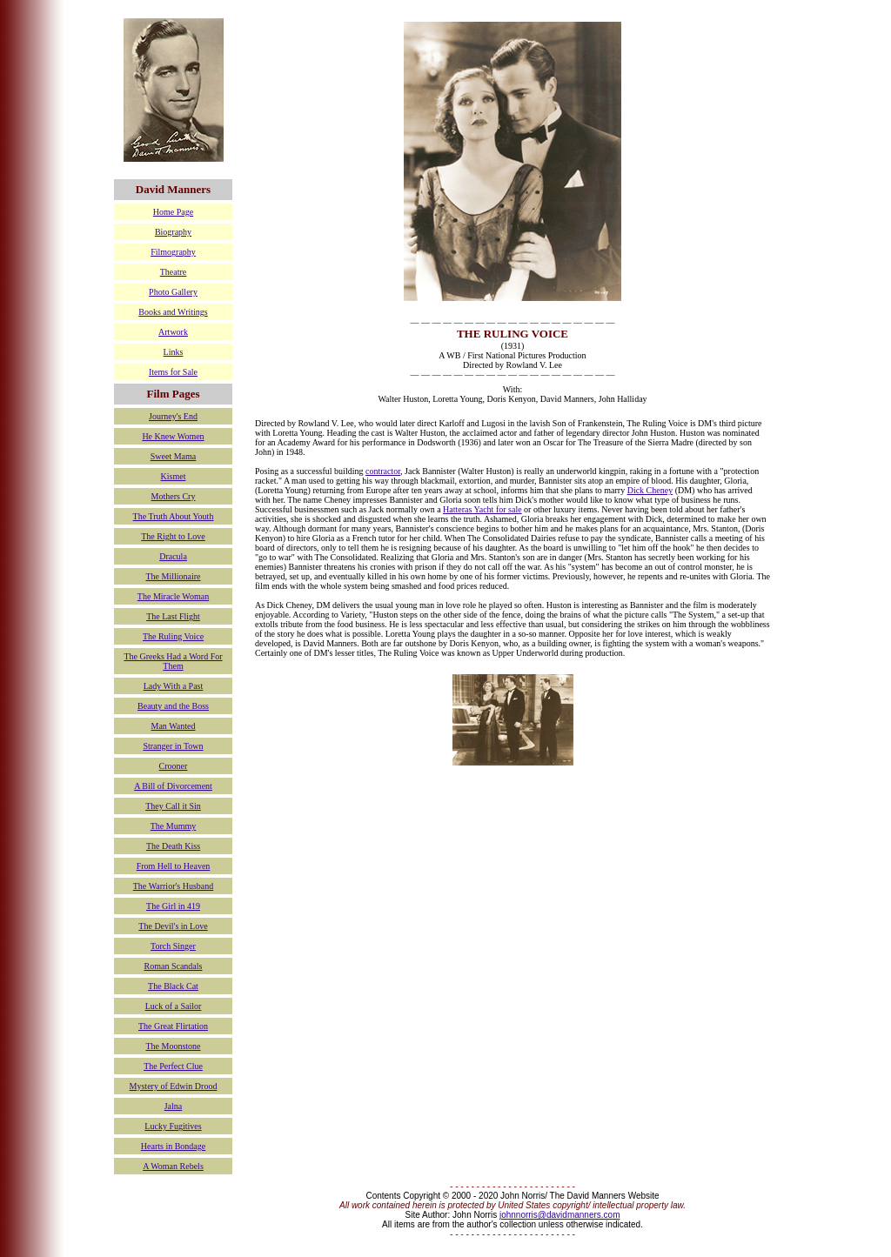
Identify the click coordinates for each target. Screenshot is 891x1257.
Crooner (173, 766)
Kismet (173, 476)
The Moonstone (172, 1046)
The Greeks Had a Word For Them (173, 661)
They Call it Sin (173, 806)
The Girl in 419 (173, 906)
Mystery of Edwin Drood (174, 1086)
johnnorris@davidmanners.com (559, 1215)
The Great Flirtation (173, 1026)
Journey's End (173, 416)
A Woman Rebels (173, 1166)
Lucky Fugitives (172, 1126)
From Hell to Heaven (174, 866)
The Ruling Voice (173, 636)
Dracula (173, 556)
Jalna (173, 1106)
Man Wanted (173, 726)
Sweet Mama (174, 456)
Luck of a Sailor (173, 1006)
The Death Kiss (173, 846)
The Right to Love (173, 536)
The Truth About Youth (173, 516)
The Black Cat (173, 986)
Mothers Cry (173, 496)
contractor (382, 471)
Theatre (173, 272)
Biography (173, 232)
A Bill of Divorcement (173, 786)
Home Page (173, 212)
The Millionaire (172, 576)
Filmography (173, 252)
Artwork (173, 332)
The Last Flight (173, 616)
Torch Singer (173, 946)
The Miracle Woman (173, 596)
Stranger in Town (173, 746)
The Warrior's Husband (173, 886)
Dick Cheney (650, 490)
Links (174, 352)
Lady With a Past (174, 686)
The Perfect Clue (173, 1066)
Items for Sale (173, 372)
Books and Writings (172, 312)
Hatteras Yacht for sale (482, 509)
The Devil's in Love (172, 926)
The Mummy (174, 826)
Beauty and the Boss (173, 706)
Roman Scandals (173, 966)
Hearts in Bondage (173, 1146)
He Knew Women (173, 436)
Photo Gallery (173, 292)
